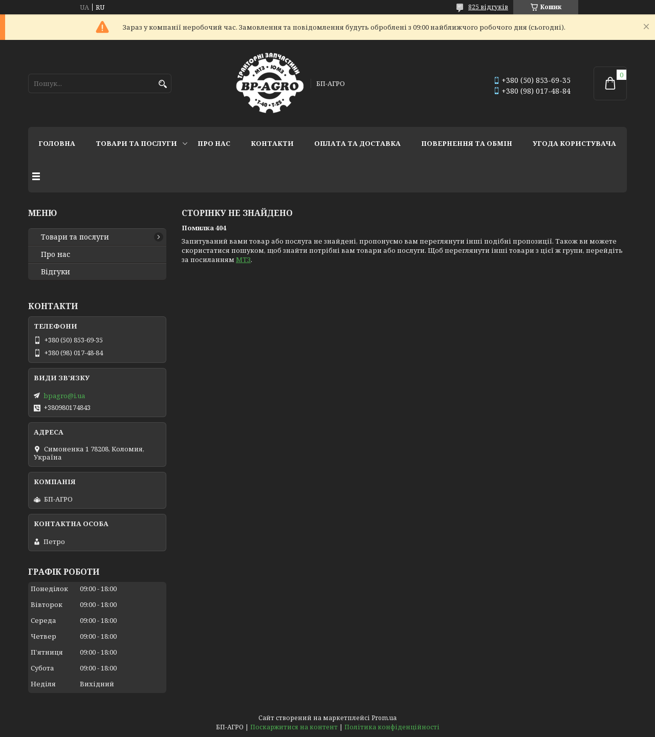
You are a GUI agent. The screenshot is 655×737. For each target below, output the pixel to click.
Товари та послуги (136, 143)
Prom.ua (384, 717)
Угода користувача (574, 143)
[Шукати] (162, 84)
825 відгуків (488, 7)
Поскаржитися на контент (294, 727)
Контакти (272, 143)
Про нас (214, 143)
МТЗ (243, 259)
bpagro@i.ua (64, 396)
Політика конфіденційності (392, 727)
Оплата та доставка (357, 143)
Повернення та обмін (466, 143)
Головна (56, 143)
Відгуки (55, 271)
